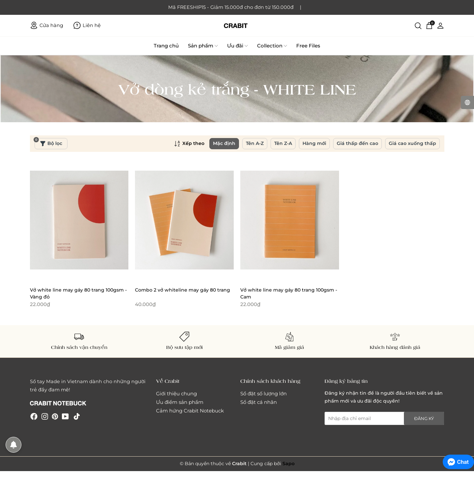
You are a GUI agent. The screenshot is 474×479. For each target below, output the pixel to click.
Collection (272, 45)
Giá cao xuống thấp (412, 143)
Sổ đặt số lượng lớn (263, 393)
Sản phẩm (203, 45)
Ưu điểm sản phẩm (179, 402)
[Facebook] (34, 416)
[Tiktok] (77, 416)
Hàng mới (314, 143)
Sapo (288, 463)
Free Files (308, 45)
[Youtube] (65, 416)
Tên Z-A (283, 143)
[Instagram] (44, 416)
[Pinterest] (55, 416)
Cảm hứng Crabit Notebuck (190, 411)
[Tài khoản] (440, 25)
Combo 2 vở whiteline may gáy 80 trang (182, 290)
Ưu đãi (237, 45)
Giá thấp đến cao (357, 143)
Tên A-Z (255, 143)
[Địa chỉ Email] (384, 418)
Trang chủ (166, 45)
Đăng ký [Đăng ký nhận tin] (424, 418)
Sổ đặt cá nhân (258, 402)
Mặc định (224, 143)
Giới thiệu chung (176, 393)
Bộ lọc (48, 142)
